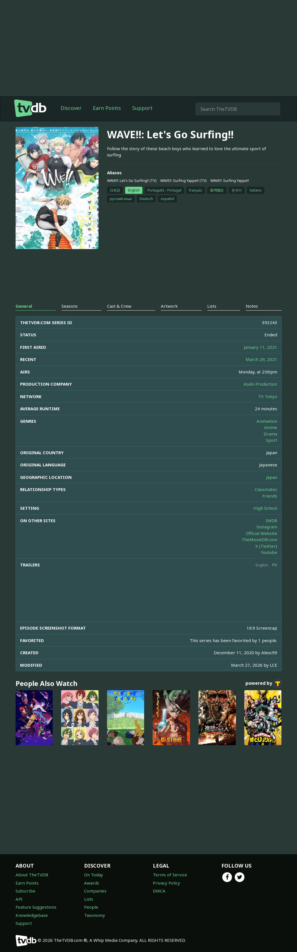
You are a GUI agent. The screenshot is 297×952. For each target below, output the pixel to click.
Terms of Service (170, 874)
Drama (270, 434)
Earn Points (107, 108)
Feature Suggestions (36, 907)
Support (142, 108)
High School (265, 508)
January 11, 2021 (260, 347)
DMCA (159, 891)
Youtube (269, 552)
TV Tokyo (267, 396)
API (19, 899)
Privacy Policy (166, 883)
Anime (270, 427)
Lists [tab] (211, 306)
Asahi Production (260, 384)
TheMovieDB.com (259, 539)
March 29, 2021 (261, 359)
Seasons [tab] (69, 306)
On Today (93, 874)
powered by (263, 684)
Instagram (267, 527)
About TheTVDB (32, 874)
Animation (267, 421)
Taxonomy (94, 915)
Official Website (261, 533)
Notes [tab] (252, 306)
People (91, 907)
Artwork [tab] (169, 306)
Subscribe (25, 891)
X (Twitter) (266, 546)
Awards (91, 883)
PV (274, 565)
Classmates (266, 489)
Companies (95, 891)
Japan (271, 477)
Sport (271, 440)
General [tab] (24, 306)
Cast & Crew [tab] (119, 306)
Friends (269, 496)
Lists (88, 899)
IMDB (271, 520)
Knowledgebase (32, 915)
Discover (71, 108)
